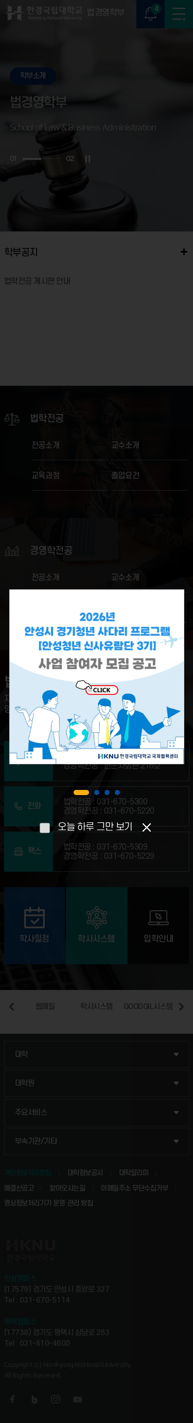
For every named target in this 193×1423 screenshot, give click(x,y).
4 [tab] (117, 792)
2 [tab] (96, 792)
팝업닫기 (147, 827)
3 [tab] (107, 792)
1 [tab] (81, 792)
